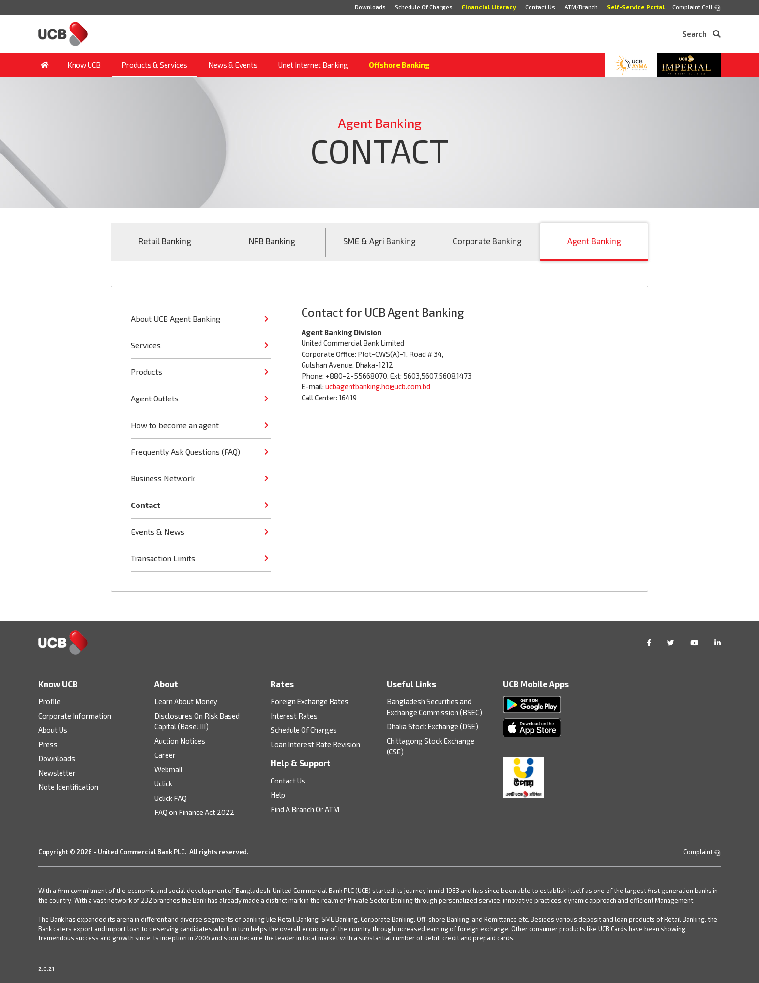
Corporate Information (74, 715)
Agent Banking (594, 241)
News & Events (233, 65)
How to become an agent (175, 425)
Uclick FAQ (170, 798)
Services (146, 345)
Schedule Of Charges (424, 6)
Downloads (370, 6)
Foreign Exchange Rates (310, 701)
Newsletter (57, 772)
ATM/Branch (581, 6)
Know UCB (84, 65)
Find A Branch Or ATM (305, 809)
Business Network (163, 478)
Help (278, 794)
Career (165, 755)
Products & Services (154, 65)
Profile (49, 701)
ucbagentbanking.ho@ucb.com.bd (377, 386)
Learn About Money (185, 701)
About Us (52, 729)
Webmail (168, 769)
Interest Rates (294, 715)
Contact (145, 504)
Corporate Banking (487, 241)
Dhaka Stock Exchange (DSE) (432, 726)
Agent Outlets (155, 398)
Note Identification (68, 787)
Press (48, 744)
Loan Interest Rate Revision (315, 744)
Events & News (157, 531)
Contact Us (540, 6)
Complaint (702, 852)
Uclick (163, 783)
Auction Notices (179, 741)
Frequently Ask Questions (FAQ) (185, 451)
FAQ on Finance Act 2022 (194, 812)
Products (146, 371)
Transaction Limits (163, 558)
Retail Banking (164, 241)
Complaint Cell (696, 7)
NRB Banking (272, 241)
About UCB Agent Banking (175, 318)
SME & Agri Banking (379, 241)
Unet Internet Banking (313, 65)
